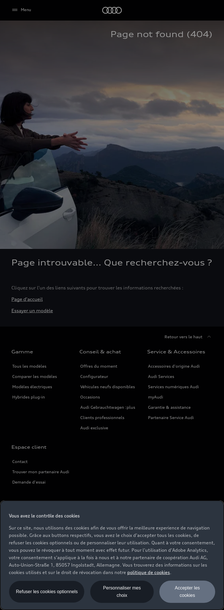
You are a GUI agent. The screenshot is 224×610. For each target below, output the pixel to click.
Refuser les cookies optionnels (47, 591)
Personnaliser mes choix (122, 591)
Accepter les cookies (187, 591)
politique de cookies (148, 572)
